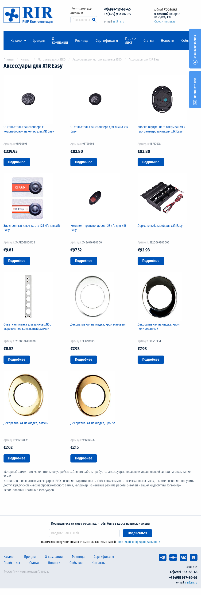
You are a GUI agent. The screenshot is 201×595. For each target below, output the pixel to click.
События (188, 40)
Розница (82, 40)
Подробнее (16, 162)
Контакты (98, 563)
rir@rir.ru (118, 21)
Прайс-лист (130, 40)
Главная (9, 59)
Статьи (148, 40)
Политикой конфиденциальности (138, 542)
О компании (60, 40)
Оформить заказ (164, 21)
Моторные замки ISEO (52, 59)
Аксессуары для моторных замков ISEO (97, 59)
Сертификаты (107, 40)
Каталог (17, 40)
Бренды (38, 40)
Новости (167, 40)
